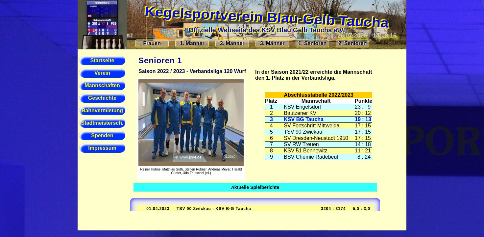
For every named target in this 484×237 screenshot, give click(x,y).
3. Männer (272, 43)
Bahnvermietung (102, 110)
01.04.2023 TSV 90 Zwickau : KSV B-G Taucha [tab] (254, 208)
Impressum (102, 148)
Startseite (102, 60)
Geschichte (102, 98)
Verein (102, 73)
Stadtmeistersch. (102, 123)
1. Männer (192, 43)
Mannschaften (102, 85)
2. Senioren (352, 43)
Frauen (151, 43)
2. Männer (232, 43)
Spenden (102, 135)
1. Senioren (312, 43)
